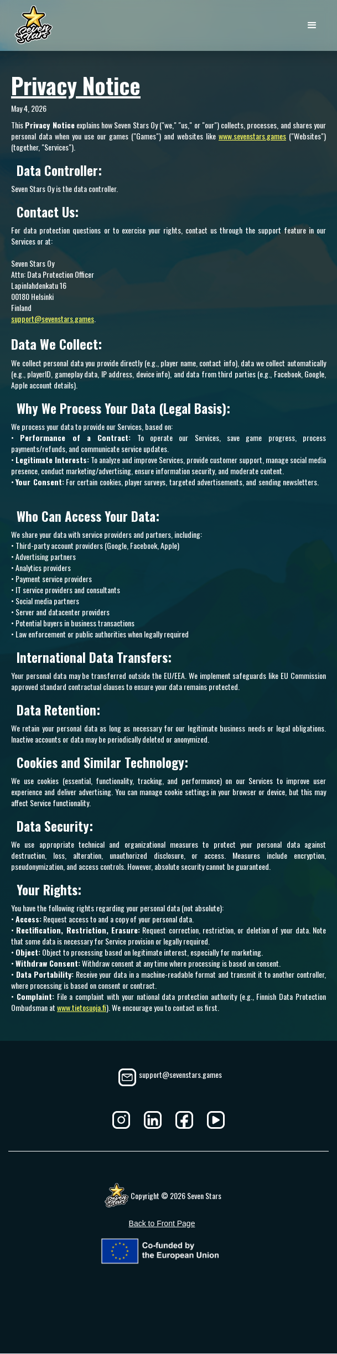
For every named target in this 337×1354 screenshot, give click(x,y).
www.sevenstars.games (252, 136)
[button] (312, 25)
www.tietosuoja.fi (81, 1007)
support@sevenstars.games (52, 318)
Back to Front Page (162, 1223)
